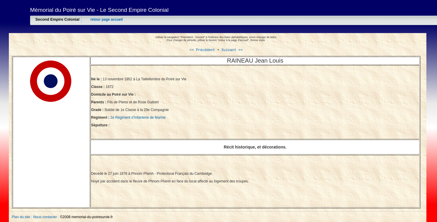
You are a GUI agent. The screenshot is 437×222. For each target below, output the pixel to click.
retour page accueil (106, 19)
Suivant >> (231, 50)
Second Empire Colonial (57, 19)
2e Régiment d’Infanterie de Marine (138, 117)
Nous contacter (45, 217)
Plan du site (21, 217)
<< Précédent (202, 50)
